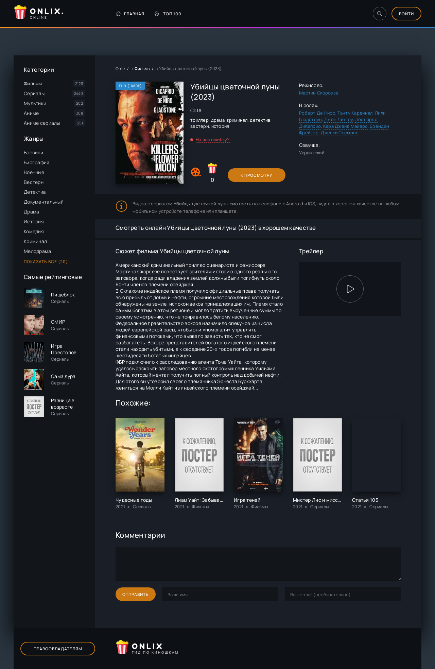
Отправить (135, 594)
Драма (31, 211)
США (196, 110)
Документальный (44, 202)
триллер (199, 120)
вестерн (199, 126)
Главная (130, 14)
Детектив (35, 192)
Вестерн (34, 182)
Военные (34, 172)
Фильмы (33, 83)
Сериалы (34, 93)
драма (218, 120)
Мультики (35, 103)
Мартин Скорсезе (318, 93)
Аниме (31, 113)
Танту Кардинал (354, 113)
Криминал (35, 241)
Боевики (33, 152)
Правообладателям (58, 649)
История (34, 221)
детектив (260, 120)
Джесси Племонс (340, 133)
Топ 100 (168, 14)
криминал (237, 120)
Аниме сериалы (42, 123)
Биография (37, 162)
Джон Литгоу (338, 119)
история (220, 126)
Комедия (34, 231)
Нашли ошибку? (213, 139)
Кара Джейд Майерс (345, 126)
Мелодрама (37, 251)
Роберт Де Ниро (317, 113)
